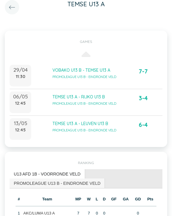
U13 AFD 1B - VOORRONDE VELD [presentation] (47, 174)
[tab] (47, 174)
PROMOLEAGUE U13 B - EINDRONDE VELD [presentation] (57, 183)
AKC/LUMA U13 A (39, 213)
